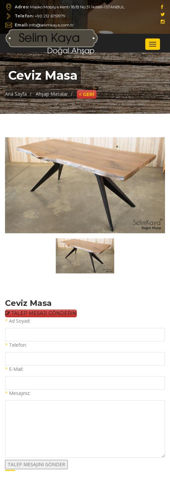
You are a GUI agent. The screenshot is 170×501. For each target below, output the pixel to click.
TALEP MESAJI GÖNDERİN (40, 313)
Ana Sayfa (16, 94)
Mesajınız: (17, 393)
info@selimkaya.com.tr (44, 24)
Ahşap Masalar (52, 94)
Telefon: (16, 345)
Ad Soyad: (17, 321)
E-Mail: (14, 369)
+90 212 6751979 (50, 15)
